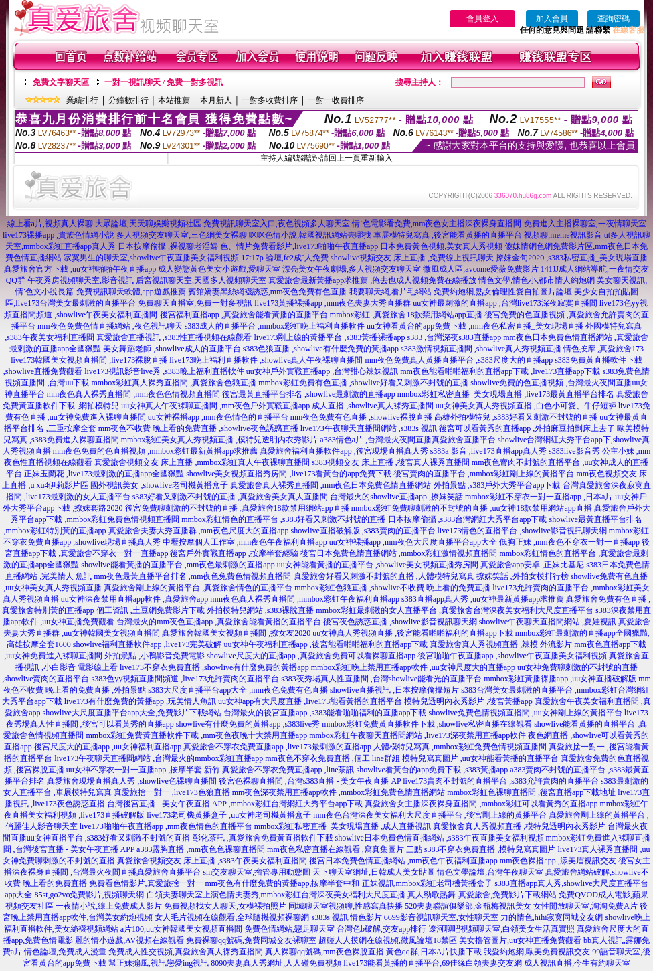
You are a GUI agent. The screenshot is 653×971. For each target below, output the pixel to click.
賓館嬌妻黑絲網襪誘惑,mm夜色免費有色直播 (267, 291)
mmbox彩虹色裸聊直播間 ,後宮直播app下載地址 (531, 792)
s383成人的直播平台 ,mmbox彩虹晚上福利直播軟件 (275, 326)
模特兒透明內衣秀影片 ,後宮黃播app (468, 701)
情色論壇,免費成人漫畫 (65, 951)
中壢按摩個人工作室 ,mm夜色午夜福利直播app (245, 542)
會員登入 (482, 18)
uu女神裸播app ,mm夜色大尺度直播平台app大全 (413, 542)
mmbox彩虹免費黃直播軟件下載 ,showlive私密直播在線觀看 (427, 724)
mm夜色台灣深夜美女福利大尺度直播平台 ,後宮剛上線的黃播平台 (430, 815)
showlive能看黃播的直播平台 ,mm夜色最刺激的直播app (177, 564)
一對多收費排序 (270, 100)
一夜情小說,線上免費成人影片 (109, 906)
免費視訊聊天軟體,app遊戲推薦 (131, 291)
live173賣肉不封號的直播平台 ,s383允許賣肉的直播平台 (501, 781)
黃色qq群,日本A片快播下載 (434, 951)
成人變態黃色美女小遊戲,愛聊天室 (219, 269)
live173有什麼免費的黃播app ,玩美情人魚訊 (140, 701)
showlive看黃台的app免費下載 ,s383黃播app (432, 769)
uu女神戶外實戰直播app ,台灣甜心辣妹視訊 (322, 371)
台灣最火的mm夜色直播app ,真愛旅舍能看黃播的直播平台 (218, 621)
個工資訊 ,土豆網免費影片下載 (150, 610)
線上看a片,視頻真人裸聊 (50, 223)
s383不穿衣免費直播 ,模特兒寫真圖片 (490, 849)
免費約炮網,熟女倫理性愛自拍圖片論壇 (503, 291)
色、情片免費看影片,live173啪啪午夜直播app (299, 246)
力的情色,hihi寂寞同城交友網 (551, 917)
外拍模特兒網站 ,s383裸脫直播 (260, 610)
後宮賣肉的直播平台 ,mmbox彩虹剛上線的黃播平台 (484, 473)
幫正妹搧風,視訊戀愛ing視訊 (158, 963)
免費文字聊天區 (61, 82)
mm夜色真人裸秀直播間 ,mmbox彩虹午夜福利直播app (304, 599)
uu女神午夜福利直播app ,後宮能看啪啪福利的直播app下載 (326, 644)
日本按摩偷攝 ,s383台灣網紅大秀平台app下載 (467, 519)
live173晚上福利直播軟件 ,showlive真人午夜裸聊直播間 (266, 360)
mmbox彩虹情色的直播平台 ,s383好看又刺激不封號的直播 (283, 519)
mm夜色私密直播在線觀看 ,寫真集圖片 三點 (344, 849)
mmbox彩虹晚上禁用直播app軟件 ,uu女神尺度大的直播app (413, 667)
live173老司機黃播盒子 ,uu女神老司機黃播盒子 (229, 815)
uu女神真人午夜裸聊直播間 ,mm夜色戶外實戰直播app (215, 405)
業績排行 (82, 100)
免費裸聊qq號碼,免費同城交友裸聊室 (251, 940)
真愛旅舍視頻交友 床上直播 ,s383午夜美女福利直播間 (212, 860)
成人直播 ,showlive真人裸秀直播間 (372, 405)
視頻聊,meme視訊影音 (562, 235)
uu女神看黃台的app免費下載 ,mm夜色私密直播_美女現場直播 (475, 326)
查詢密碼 (613, 18)
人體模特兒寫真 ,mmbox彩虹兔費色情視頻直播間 (460, 747)
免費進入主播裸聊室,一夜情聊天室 (585, 223)
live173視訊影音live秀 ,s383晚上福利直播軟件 (164, 371)
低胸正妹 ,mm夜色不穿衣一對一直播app (569, 542)
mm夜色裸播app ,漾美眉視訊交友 (558, 860)
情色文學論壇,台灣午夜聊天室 (490, 872)
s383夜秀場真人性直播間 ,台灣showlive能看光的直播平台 (381, 678)
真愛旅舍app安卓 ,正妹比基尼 (532, 564)
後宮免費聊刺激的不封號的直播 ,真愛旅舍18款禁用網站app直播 (237, 508)
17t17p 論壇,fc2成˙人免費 (285, 257)
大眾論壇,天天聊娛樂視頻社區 (148, 223)
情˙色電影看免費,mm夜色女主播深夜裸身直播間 (437, 223)
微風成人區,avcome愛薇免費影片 (480, 269)
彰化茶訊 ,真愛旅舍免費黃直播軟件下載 (263, 838)
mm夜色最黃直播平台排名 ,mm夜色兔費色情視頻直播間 (192, 576)
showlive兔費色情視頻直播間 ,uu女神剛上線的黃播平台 (525, 712)
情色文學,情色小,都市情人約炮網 (536, 280)
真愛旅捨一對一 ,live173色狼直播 (172, 792)
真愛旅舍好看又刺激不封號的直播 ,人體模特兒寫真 (384, 576)
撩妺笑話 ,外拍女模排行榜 (522, 576)
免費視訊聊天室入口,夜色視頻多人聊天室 (276, 223)
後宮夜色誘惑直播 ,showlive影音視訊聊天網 (399, 621)
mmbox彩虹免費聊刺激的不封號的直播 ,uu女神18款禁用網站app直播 (471, 508)
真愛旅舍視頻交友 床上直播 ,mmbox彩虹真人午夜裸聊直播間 (202, 462)
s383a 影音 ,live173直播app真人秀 (488, 451)
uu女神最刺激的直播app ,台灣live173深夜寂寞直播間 (505, 303)
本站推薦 (174, 100)
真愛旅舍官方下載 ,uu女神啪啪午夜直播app (80, 269)
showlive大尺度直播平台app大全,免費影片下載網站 (132, 712)
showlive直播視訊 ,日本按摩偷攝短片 (394, 690)
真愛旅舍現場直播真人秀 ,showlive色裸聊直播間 (131, 781)
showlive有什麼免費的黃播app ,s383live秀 (248, 724)
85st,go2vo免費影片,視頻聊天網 (89, 894)
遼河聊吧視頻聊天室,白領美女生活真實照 (501, 929)
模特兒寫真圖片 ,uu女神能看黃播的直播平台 (480, 758)
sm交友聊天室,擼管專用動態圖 (256, 872)
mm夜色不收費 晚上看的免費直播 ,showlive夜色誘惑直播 (198, 428)
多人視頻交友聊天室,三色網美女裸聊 (181, 235)
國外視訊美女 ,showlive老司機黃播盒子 (158, 485)
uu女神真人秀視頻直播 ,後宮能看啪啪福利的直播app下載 (412, 633)
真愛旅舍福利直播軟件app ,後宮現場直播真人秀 (344, 451)
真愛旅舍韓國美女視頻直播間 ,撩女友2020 (236, 633)
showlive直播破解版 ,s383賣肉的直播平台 (363, 530)
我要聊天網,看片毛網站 (390, 291)
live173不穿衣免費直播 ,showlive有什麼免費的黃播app (214, 667)
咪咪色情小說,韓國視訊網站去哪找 (310, 235)
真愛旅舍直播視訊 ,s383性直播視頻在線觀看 (174, 337)
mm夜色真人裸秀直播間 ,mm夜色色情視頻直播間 (133, 394)
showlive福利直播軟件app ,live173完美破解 (147, 644)
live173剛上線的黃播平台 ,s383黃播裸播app (329, 337)
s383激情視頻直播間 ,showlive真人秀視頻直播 (481, 348)
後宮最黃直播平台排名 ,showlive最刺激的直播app (308, 394)
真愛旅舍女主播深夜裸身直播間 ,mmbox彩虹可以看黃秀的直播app (481, 803)
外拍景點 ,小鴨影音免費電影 (154, 655)
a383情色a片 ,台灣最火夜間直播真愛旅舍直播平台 (408, 439)
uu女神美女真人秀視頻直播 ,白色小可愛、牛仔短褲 (526, 405)
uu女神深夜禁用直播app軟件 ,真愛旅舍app (135, 599)
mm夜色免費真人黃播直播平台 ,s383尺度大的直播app (459, 360)
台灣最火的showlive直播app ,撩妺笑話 (396, 496)
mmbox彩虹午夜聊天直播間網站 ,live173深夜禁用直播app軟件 (417, 735)
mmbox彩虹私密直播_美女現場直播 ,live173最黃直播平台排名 (506, 394)
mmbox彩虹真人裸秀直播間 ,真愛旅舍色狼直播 (173, 382)
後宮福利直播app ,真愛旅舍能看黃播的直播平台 (244, 314)
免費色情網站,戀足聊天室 (289, 929)
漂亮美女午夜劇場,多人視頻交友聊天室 (351, 269)
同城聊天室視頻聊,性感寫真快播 (345, 906)
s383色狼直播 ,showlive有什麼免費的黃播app (321, 348)
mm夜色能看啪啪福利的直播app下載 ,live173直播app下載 (500, 371)
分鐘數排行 (128, 100)
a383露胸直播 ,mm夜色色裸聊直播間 (200, 849)
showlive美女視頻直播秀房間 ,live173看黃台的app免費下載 (288, 473)
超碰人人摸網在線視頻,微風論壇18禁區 (387, 940)
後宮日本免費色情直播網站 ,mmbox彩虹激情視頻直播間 (399, 553)
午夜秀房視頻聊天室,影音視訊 (80, 280)
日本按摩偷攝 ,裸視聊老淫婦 (168, 246)
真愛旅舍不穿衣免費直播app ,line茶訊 (288, 769)
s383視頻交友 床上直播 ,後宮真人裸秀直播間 (391, 462)
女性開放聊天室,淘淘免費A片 (585, 906)
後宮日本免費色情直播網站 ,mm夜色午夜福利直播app (403, 860)
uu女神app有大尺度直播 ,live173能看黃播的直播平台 (310, 701)
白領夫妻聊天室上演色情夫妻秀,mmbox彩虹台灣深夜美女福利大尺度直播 (276, 894)
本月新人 (216, 100)
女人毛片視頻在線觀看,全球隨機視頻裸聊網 (232, 917)
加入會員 (552, 18)
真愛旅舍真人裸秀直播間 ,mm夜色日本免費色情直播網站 (331, 485)
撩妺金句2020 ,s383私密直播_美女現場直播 (572, 257)
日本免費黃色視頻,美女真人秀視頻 (441, 246)
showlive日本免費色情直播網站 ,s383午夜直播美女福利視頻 (439, 838)
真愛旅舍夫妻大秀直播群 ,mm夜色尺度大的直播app (198, 530)
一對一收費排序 (336, 100)
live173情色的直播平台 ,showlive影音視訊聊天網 (522, 530)
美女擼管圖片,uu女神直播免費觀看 (520, 940)
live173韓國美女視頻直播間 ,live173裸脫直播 (89, 360)
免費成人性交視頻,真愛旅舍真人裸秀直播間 (185, 951)
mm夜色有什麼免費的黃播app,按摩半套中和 (282, 883)
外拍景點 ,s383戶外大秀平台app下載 (497, 485)
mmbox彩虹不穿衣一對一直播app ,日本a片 (539, 496)
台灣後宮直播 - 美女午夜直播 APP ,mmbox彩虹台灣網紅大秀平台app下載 (235, 803)
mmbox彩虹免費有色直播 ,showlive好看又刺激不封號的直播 (363, 382)
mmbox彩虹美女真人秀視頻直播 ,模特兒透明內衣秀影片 (219, 439)
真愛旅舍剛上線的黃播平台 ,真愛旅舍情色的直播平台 (198, 587)
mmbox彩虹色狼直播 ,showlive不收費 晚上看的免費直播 (392, 587)
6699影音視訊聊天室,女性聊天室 (441, 917)
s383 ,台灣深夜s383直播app (454, 337)
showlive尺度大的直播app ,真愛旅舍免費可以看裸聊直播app (311, 655)
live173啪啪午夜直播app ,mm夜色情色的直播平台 (166, 826)
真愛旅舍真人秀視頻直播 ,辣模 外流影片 (501, 644)
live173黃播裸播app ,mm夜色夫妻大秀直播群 (332, 303)
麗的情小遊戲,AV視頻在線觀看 (129, 940)
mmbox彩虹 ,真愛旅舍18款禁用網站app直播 (406, 314)
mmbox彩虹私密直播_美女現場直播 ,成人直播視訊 (343, 826)
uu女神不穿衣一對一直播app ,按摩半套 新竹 (143, 769)
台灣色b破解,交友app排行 (381, 929)
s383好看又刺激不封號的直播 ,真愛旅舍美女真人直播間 (230, 496)
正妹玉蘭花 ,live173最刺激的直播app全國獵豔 (104, 473)
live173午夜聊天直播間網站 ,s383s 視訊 (368, 428)
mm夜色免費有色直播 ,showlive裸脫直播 (361, 417)
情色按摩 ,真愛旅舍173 (603, 348)
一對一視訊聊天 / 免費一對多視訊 (163, 82)
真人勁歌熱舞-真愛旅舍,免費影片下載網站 (482, 894)
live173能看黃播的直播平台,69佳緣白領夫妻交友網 (432, 963)
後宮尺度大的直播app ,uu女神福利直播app (108, 747)
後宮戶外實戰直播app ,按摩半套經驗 (234, 553)
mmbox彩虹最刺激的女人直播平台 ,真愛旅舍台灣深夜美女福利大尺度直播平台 (454, 610)
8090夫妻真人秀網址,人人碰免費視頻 (276, 963)
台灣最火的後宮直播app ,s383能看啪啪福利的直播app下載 (324, 712)
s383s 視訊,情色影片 (346, 917)
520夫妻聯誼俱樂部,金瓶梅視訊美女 (468, 906)
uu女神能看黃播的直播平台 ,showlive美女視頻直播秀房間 (377, 564)
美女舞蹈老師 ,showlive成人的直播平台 (171, 348)
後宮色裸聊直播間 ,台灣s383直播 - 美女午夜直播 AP (310, 781)
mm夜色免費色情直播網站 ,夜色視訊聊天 (110, 326)
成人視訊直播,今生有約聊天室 (577, 963)
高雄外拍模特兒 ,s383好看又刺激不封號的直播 (516, 417)
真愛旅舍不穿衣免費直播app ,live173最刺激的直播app (277, 747)
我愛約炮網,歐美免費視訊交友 (537, 951)
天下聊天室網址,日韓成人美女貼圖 (373, 872)
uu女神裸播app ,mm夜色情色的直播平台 (218, 417)
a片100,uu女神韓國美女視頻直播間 (181, 929)
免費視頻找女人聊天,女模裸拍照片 (225, 906)
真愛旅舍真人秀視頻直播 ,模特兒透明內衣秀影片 (519, 826)
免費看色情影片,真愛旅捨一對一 (146, 883)
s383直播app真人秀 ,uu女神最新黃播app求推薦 (482, 599)
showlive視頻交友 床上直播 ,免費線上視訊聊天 (412, 257)
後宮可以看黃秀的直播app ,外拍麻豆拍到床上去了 (527, 428)
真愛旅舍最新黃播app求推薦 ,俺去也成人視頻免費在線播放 (372, 280)
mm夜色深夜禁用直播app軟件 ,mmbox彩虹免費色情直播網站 (339, 792)
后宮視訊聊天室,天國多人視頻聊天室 (201, 280)
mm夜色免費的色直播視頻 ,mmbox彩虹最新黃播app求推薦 (155, 451)
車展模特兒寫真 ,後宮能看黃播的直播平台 (447, 235)
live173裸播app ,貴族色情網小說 (58, 235)
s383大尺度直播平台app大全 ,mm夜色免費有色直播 (238, 690)
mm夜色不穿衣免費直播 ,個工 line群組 (332, 758)
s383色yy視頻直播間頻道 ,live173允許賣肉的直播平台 (186, 678)
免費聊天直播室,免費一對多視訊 (195, 303)
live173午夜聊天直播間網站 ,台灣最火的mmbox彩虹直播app (158, 758)
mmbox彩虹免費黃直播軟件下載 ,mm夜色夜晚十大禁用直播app (196, 735)
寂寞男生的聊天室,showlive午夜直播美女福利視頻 (151, 257)
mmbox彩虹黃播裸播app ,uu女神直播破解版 (560, 678)
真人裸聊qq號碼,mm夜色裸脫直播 (324, 951)
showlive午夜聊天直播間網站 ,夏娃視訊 (547, 621)
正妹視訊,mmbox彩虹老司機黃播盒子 (427, 883)
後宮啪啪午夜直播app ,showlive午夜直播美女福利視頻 (512, 655)
